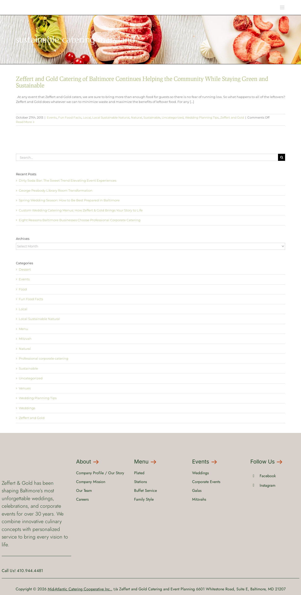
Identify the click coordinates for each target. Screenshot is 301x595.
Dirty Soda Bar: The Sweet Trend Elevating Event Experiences (67, 180)
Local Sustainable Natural (110, 117)
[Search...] (147, 157)
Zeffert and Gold (232, 117)
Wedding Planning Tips (202, 117)
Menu (23, 329)
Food (23, 289)
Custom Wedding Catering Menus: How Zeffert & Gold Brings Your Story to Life (81, 210)
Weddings (27, 408)
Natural (136, 117)
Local (87, 117)
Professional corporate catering (43, 358)
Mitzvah (25, 339)
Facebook (268, 476)
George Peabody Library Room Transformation (56, 190)
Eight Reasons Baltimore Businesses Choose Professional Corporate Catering (79, 220)
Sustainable (151, 117)
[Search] (281, 157)
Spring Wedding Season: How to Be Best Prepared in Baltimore (69, 200)
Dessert (25, 269)
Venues (25, 388)
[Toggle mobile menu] (282, 7)
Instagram (267, 485)
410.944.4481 (30, 570)
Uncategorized (173, 117)
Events (52, 117)
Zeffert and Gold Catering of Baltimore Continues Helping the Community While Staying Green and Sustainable (142, 82)
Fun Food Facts (69, 117)
